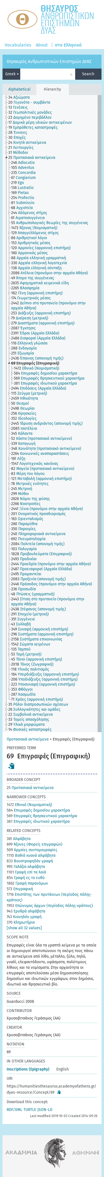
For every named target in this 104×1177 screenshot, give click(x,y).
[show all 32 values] (24, 928)
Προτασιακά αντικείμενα (28, 739)
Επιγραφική (20, 889)
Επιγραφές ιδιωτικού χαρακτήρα (38, 821)
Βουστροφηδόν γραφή (30, 861)
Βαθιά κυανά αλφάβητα (31, 855)
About (42, 45)
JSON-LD (44, 1109)
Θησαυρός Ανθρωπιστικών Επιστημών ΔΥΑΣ (49, 61)
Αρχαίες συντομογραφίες (32, 850)
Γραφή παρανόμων (27, 883)
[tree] (51, 413)
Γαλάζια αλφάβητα (26, 866)
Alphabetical (19, 89)
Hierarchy (52, 89)
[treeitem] (21, 97)
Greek (12, 74)
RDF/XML (14, 1109)
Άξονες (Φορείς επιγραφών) (34, 844)
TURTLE (30, 1109)
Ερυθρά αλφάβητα (26, 911)
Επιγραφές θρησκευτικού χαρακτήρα (42, 816)
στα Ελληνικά (68, 45)
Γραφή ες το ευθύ (26, 877)
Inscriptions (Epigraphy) (28, 1069)
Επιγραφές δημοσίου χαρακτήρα (38, 810)
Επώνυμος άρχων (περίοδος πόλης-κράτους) (50, 905)
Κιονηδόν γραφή (24, 916)
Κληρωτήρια (21, 922)
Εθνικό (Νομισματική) (29, 804)
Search (88, 74)
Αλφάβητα (19, 838)
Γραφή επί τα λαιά (26, 872)
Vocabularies (18, 45)
